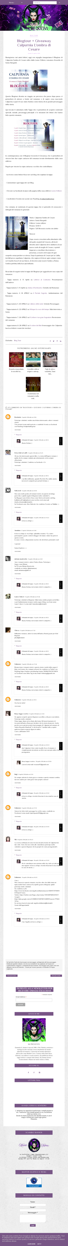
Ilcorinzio (18, 417)
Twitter (55, 504)
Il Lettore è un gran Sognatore (41, 317)
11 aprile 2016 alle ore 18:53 (41, 439)
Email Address (21, 997)
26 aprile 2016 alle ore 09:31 (41, 918)
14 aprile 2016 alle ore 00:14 (41, 744)
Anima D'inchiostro (34, 287)
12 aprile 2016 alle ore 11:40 (28, 530)
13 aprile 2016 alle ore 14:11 (35, 558)
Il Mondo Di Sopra (27, 439)
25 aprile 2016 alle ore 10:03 (29, 877)
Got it (39, 1244)
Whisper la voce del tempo (39, 309)
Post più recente (12, 975)
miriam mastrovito (21, 558)
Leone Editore (56, 191)
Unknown (18, 664)
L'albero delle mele (36, 304)
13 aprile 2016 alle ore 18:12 (41, 583)
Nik (16, 839)
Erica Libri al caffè (21, 452)
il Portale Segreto (40, 293)
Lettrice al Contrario (42, 279)
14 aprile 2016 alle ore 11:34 (25, 774)
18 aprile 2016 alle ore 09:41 (41, 793)
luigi (16, 774)
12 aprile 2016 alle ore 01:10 (29, 490)
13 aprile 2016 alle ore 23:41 (36, 713)
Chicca (17, 630)
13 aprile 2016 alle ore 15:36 (32, 596)
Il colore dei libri (36, 325)
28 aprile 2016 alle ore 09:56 (43, 761)
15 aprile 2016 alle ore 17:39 (29, 807)
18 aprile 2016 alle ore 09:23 (25, 839)
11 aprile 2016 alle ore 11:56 (29, 417)
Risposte (19, 434)
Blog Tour (34, 35)
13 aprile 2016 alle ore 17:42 (27, 630)
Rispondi (18, 429)
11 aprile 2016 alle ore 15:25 (35, 452)
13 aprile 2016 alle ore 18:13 (41, 617)
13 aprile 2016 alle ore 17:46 (29, 664)
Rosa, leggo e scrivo (21, 713)
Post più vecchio (56, 975)
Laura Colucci (19, 596)
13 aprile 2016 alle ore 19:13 (29, 699)
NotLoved (18, 490)
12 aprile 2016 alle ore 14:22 (41, 517)
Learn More (31, 1244)
